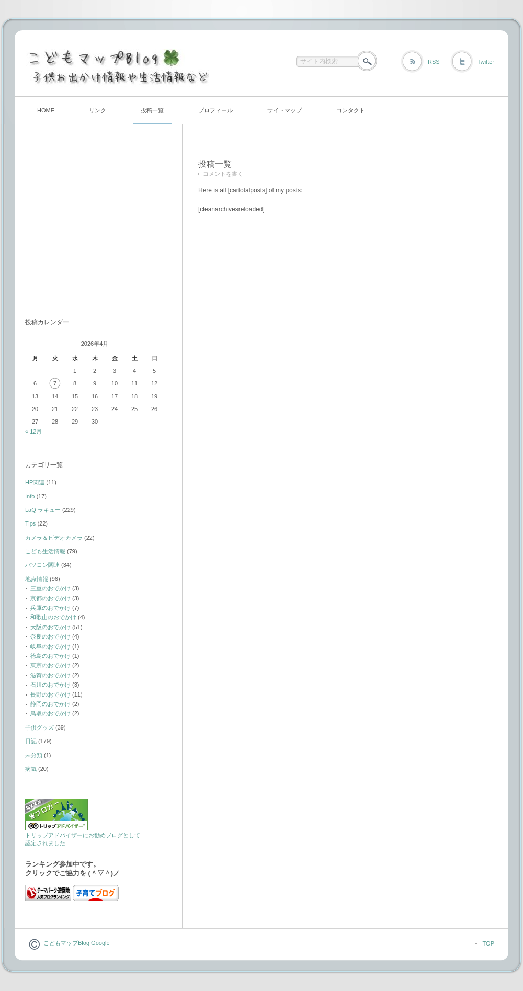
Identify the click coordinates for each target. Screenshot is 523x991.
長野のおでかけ (50, 694)
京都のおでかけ (50, 598)
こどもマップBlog (66, 943)
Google (99, 943)
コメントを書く (223, 173)
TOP (488, 943)
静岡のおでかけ (50, 704)
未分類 (33, 755)
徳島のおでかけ (50, 656)
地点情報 (36, 579)
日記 (31, 741)
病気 (31, 769)
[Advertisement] (90, 226)
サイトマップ (284, 110)
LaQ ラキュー (43, 510)
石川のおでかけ (50, 684)
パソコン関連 (42, 565)
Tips (30, 523)
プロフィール (215, 110)
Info (30, 496)
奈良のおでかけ (50, 636)
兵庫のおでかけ (50, 608)
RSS (434, 62)
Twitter (485, 62)
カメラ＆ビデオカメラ (54, 537)
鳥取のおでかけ (50, 713)
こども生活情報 (45, 551)
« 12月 (33, 431)
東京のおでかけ (50, 665)
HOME (45, 110)
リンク (97, 110)
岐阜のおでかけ (50, 646)
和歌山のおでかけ (53, 617)
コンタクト (350, 110)
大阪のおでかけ (50, 627)
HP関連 (34, 482)
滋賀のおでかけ (50, 675)
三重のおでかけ (50, 588)
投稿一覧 (152, 110)
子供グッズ (39, 727)
